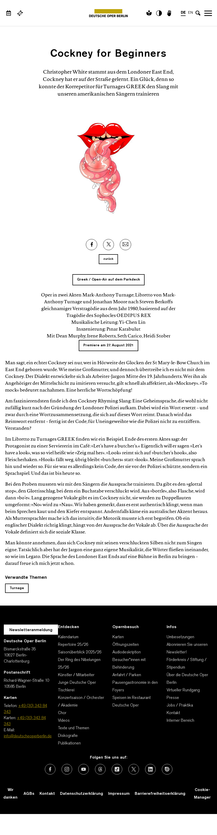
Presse (173, 698)
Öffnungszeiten (125, 645)
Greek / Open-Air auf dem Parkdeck (108, 280)
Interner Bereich (180, 721)
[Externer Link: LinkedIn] (150, 769)
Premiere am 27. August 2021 (108, 345)
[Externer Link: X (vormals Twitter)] (134, 769)
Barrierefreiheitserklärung (160, 794)
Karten (118, 637)
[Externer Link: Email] (125, 244)
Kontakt (173, 713)
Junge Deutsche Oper (77, 683)
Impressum (119, 794)
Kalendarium (68, 637)
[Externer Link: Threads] (100, 769)
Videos (64, 721)
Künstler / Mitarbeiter (76, 675)
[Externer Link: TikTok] (117, 769)
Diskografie (68, 736)
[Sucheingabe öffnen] (198, 13)
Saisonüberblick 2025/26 (80, 652)
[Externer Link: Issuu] (167, 769)
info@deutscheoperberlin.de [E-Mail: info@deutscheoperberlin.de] (28, 736)
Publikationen (69, 743)
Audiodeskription (126, 652)
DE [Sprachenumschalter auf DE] (183, 13)
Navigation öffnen (208, 13)
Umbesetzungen (180, 637)
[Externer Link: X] (108, 244)
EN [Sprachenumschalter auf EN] (190, 13)
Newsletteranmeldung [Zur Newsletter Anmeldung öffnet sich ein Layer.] (30, 630)
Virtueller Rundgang (183, 690)
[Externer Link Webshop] (20, 13)
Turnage (17, 588)
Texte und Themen (73, 728)
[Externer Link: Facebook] (91, 244)
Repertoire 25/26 (73, 645)
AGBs (29, 794)
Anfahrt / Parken (126, 675)
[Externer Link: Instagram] (67, 769)
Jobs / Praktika (180, 705)
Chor (62, 713)
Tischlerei (66, 690)
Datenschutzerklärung (81, 794)
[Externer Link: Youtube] (83, 769)
